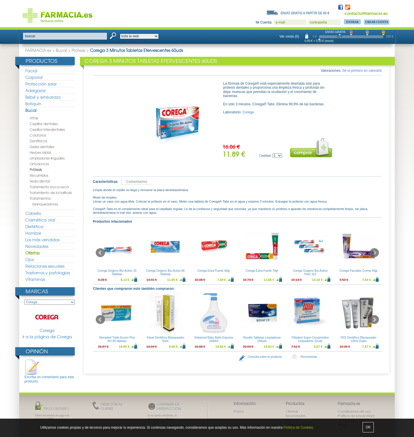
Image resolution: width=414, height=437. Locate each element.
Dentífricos (38, 140)
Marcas (37, 291)
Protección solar (41, 84)
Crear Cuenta (376, 22)
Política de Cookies (298, 428)
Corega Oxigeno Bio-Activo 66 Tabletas (165, 272)
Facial (31, 70)
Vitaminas (35, 279)
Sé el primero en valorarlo (362, 71)
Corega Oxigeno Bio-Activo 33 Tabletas (117, 272)
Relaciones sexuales (44, 266)
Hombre (33, 233)
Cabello (33, 213)
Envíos (239, 411)
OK (368, 427)
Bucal (61, 50)
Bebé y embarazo (43, 97)
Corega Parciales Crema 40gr (358, 270)
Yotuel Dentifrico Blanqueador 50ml (165, 339)
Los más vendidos (42, 239)
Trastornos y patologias (47, 272)
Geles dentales (42, 146)
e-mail (280, 22)
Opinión (37, 351)
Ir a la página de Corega (47, 336)
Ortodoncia (39, 163)
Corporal (34, 77)
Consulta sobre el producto (265, 356)
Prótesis (78, 50)
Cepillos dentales (44, 123)
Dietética (34, 226)
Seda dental (40, 181)
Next (374, 252)
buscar (30, 36)
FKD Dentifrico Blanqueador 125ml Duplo (359, 339)
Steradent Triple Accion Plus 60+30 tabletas (117, 339)
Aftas (34, 118)
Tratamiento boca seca (49, 186)
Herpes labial (40, 152)
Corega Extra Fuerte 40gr (213, 270)
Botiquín (33, 103)
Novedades (36, 246)
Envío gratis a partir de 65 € (305, 12)
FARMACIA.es (38, 50)
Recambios (39, 175)
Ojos (29, 259)
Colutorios (38, 135)
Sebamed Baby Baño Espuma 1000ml (213, 339)
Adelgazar (35, 90)
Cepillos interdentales (47, 129)
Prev (100, 252)
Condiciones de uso (354, 411)
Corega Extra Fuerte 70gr (262, 270)
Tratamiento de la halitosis (51, 192)
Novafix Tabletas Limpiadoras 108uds (262, 339)
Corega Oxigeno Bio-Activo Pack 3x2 (310, 272)
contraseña (318, 22)
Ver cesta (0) (289, 36)
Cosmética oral (40, 220)
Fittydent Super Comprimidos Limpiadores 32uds (310, 339)
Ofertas (32, 253)
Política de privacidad (356, 415)
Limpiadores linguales (47, 158)
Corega (47, 321)
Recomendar (309, 356)
